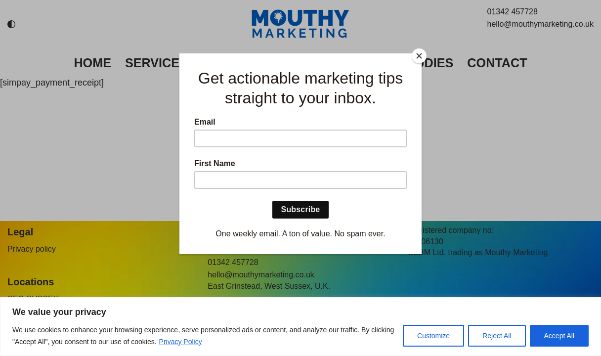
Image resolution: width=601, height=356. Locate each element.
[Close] (419, 55)
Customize (433, 336)
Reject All (496, 336)
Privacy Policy (180, 342)
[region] (300, 326)
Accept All (559, 336)
